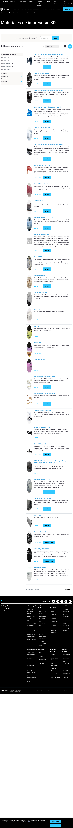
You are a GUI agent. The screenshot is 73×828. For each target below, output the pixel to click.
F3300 (51, 762)
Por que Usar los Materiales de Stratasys (15, 14)
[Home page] (3, 14)
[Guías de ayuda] (32, 758)
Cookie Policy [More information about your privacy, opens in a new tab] (28, 821)
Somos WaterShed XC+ (58, 594)
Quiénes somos (55, 2)
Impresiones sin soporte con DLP (30, 777)
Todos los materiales (42, 794)
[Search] (71, 3)
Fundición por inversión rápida (32, 789)
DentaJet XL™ (53, 768)
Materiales (44, 9)
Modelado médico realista (42, 773)
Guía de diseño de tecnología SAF (30, 773)
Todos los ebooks (30, 780)
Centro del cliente (64, 3)
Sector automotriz (66, 768)
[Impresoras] (12, 83)
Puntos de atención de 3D (31, 799)
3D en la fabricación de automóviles (43, 777)
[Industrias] (12, 75)
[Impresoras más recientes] (55, 759)
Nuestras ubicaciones (66, 794)
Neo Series (52, 766)
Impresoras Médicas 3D (66, 765)
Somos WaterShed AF (57, 291)
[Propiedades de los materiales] (12, 55)
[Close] (71, 823)
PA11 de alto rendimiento (58, 660)
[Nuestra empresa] (67, 786)
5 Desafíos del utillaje (43, 762)
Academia (64, 798)
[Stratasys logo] (6, 9)
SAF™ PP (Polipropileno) (58, 681)
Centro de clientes (54, 802)
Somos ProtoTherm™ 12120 (59, 205)
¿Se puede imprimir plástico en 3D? (42, 781)
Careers (48, 1)
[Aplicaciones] (12, 77)
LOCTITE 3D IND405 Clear (58, 155)
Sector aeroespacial (66, 770)
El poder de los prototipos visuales (31, 765)
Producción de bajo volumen (42, 765)
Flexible (40, 790)
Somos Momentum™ (57, 230)
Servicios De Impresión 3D (54, 9)
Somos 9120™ (55, 325)
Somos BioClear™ (56, 349)
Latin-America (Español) (9, 1)
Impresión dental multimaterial (30, 769)
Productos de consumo (67, 772)
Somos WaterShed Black (58, 623)
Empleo (63, 796)
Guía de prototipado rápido (42, 769)
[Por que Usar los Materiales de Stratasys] (27, 14)
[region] (36, 823)
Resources (22, 1)
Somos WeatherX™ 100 (58, 547)
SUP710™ (53, 409)
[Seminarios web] (32, 785)
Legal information (50, 815)
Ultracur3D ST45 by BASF (58, 84)
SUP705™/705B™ (55, 446)
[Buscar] (55, 39)
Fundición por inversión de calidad (32, 761)
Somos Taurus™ (55, 250)
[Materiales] (43, 785)
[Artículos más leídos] (43, 759)
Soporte (30, 1)
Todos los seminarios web (31, 806)
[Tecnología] (12, 80)
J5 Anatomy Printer (54, 770)
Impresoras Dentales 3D (66, 761)
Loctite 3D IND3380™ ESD (58, 525)
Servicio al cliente (54, 804)
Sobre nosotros (65, 790)
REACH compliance (68, 815)
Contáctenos (65, 792)
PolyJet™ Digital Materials (58, 504)
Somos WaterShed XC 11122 (59, 271)
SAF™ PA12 (53, 643)
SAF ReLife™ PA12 (56, 712)
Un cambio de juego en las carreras (31, 792)
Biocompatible (41, 792)
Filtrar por (42, 47)
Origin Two (52, 764)
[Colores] (12, 85)
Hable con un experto (54, 800)
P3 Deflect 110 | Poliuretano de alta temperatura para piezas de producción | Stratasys (60, 571)
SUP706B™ (53, 428)
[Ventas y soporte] (55, 786)
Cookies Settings (55, 821)
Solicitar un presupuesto (53, 796)
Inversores (64, 802)
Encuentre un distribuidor (39, 3)
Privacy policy (59, 815)
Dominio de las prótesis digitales (32, 802)
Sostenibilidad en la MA (32, 796)
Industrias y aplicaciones (20, 10)
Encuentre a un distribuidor (53, 792)
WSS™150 (53, 392)
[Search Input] (46, 39)
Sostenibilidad (65, 800)
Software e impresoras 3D (34, 9)
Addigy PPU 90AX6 (56, 371)
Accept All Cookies (55, 825)
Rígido (39, 788)
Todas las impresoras (55, 772)
